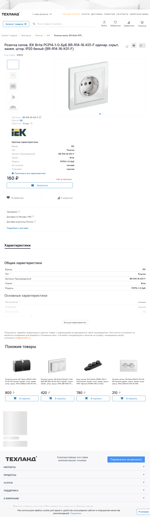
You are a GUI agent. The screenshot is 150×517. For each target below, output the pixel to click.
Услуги (85, 14)
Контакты (122, 14)
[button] (100, 113)
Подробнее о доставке (17, 228)
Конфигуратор (71, 14)
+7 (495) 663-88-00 (40, 14)
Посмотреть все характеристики (30, 173)
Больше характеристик (75, 322)
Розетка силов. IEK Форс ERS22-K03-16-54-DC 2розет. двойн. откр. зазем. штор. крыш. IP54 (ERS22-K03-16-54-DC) (20, 381)
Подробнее (75, 513)
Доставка (97, 14)
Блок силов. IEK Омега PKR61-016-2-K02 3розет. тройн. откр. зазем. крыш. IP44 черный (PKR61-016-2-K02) (92, 381)
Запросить (39, 185)
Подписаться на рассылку (126, 459)
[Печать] (135, 45)
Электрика (26, 35)
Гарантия (109, 14)
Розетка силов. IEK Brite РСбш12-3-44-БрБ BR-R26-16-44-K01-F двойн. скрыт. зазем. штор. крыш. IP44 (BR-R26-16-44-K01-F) (57, 381)
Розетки (39, 35)
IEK (48, 35)
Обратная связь (139, 14)
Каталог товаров (16, 24)
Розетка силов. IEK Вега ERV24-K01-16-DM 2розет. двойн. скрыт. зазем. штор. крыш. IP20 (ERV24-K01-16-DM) (128, 381)
